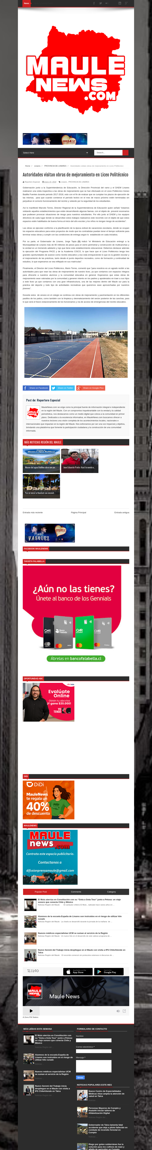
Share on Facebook (35, 388)
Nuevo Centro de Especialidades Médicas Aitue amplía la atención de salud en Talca (106, 1068)
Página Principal (78, 487)
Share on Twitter (62, 388)
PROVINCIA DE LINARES (78, 182)
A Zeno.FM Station (30, 992)
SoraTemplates (39, 1144)
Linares (64, 182)
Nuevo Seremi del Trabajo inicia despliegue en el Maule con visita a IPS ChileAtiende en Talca (52, 1063)
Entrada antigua (121, 487)
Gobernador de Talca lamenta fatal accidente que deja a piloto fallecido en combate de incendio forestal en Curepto (108, 1103)
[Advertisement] (76, 722)
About (100, 1144)
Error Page (122, 1144)
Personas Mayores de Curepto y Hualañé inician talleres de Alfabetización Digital (105, 1085)
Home (91, 1144)
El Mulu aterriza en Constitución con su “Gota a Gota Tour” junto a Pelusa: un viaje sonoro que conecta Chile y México (54, 1014)
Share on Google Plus (90, 388)
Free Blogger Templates (70, 1144)
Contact (110, 1144)
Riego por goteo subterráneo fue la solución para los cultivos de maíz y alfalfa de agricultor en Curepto (106, 1121)
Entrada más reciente (33, 487)
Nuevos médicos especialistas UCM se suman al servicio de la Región (53, 1047)
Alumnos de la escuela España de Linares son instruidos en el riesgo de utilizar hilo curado (54, 1031)
